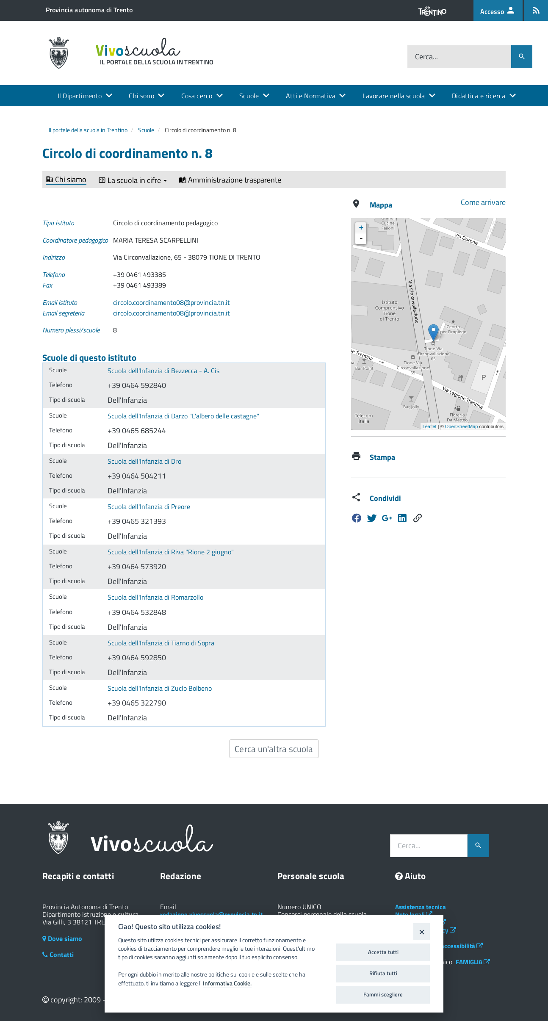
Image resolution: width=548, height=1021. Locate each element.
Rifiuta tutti (383, 973)
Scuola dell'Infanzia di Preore (149, 506)
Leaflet (430, 426)
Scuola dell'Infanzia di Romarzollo (155, 597)
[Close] (421, 931)
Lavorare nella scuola (394, 96)
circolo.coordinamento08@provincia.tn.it (171, 302)
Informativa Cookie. (227, 983)
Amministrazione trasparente (230, 180)
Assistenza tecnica (420, 907)
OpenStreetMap (461, 426)
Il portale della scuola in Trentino (88, 129)
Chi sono (141, 96)
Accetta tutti (383, 952)
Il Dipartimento (80, 96)
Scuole (249, 96)
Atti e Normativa (310, 96)
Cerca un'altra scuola (274, 748)
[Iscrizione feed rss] (536, 10)
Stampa (382, 457)
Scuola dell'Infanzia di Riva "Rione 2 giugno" (171, 552)
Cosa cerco (197, 96)
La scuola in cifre (132, 180)
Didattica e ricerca (478, 96)
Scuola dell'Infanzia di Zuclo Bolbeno (160, 688)
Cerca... (426, 56)
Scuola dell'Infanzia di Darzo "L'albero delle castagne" (183, 416)
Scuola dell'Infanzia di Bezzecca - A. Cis (163, 370)
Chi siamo (66, 180)
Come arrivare (483, 202)
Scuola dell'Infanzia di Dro (144, 461)
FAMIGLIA (473, 962)
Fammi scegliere (383, 994)
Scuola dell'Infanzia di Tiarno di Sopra (161, 643)
